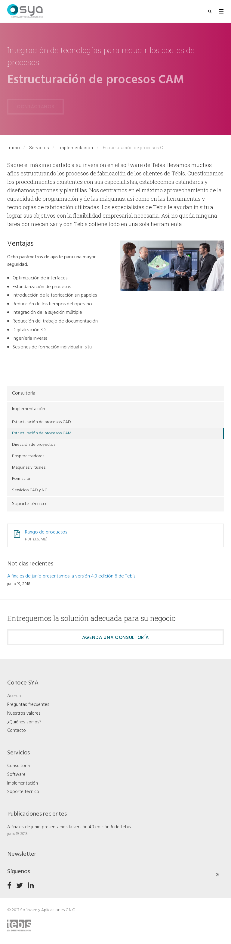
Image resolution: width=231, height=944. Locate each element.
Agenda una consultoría (115, 637)
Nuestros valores (24, 713)
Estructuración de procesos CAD (41, 422)
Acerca (14, 696)
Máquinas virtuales (28, 467)
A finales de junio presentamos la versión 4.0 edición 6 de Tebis (71, 576)
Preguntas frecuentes (28, 704)
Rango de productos (46, 532)
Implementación (75, 147)
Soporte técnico (29, 504)
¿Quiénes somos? (24, 722)
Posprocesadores (28, 456)
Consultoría (23, 393)
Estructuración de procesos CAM (42, 433)
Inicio (13, 147)
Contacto (16, 730)
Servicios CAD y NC (29, 490)
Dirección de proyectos (33, 444)
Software (16, 774)
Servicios (39, 147)
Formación (22, 478)
